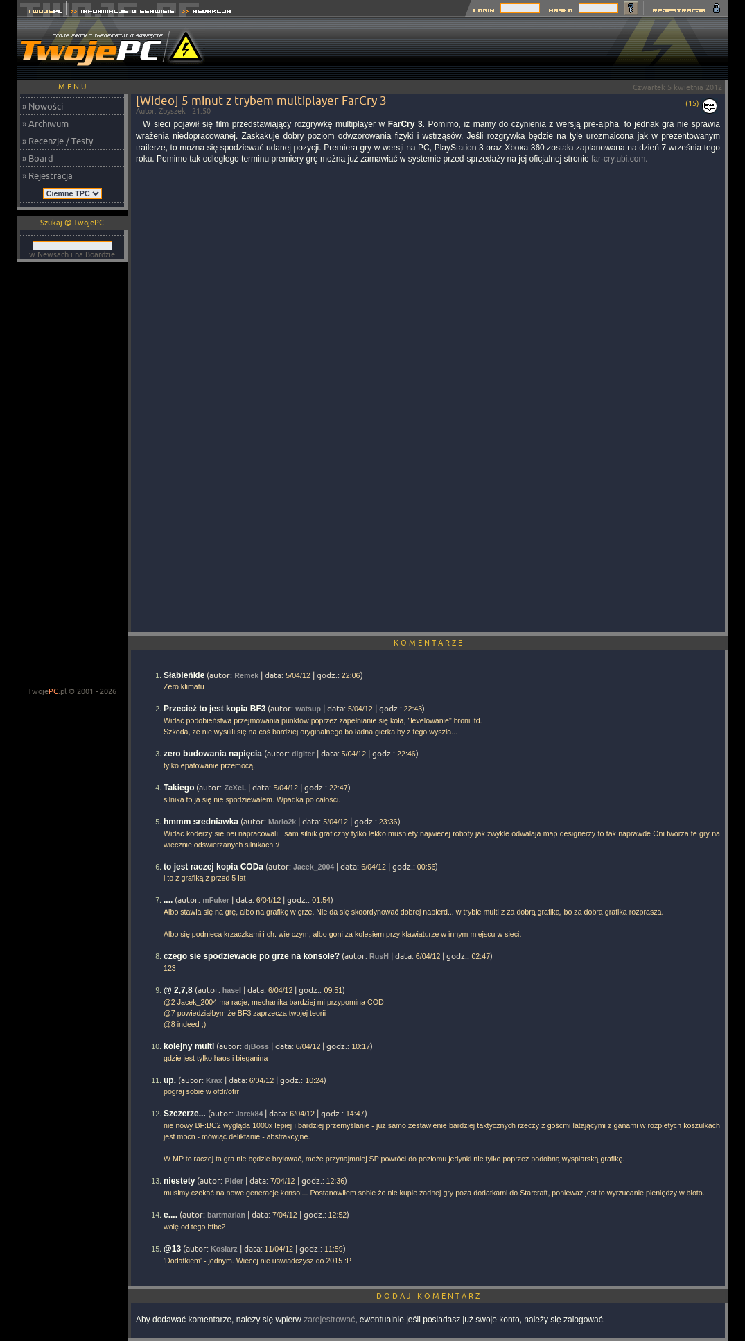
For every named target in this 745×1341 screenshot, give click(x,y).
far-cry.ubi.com (618, 159)
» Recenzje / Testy (57, 141)
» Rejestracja (47, 175)
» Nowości (42, 106)
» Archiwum (45, 123)
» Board (37, 158)
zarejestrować (329, 1319)
